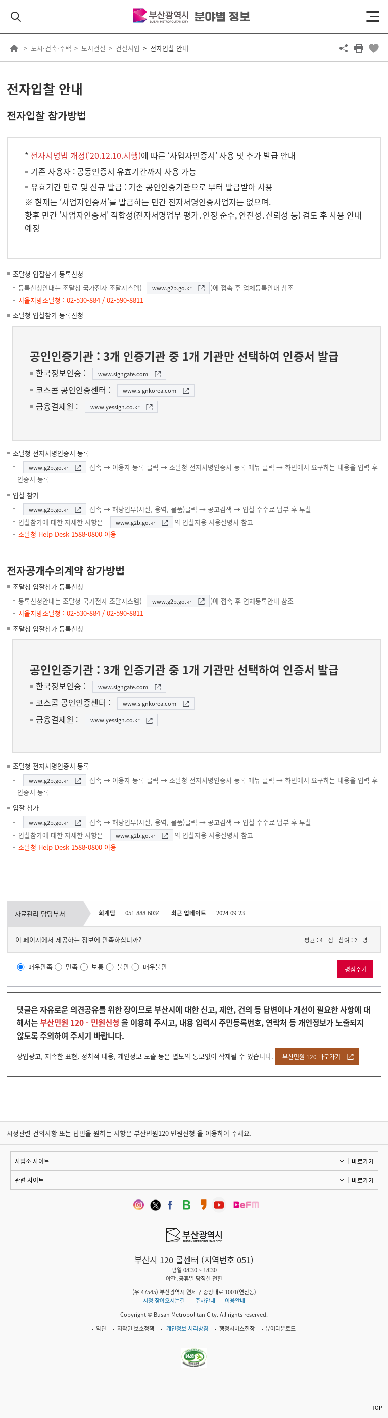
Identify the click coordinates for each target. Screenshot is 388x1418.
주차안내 (205, 1300)
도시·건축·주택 (51, 48)
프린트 (358, 48)
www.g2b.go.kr (171, 288)
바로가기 (363, 1161)
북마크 (373, 48)
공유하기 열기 (343, 48)
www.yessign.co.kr (114, 407)
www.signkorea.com (149, 390)
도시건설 (93, 48)
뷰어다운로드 (280, 1328)
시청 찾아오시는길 (164, 1300)
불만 (123, 967)
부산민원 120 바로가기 (311, 1056)
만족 (72, 967)
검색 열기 (16, 17)
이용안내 (235, 1300)
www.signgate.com (123, 374)
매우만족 (40, 967)
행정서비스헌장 (237, 1328)
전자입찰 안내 (169, 48)
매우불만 (155, 967)
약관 (101, 1328)
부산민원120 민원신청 (164, 1133)
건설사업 (128, 48)
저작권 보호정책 (135, 1328)
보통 (97, 967)
